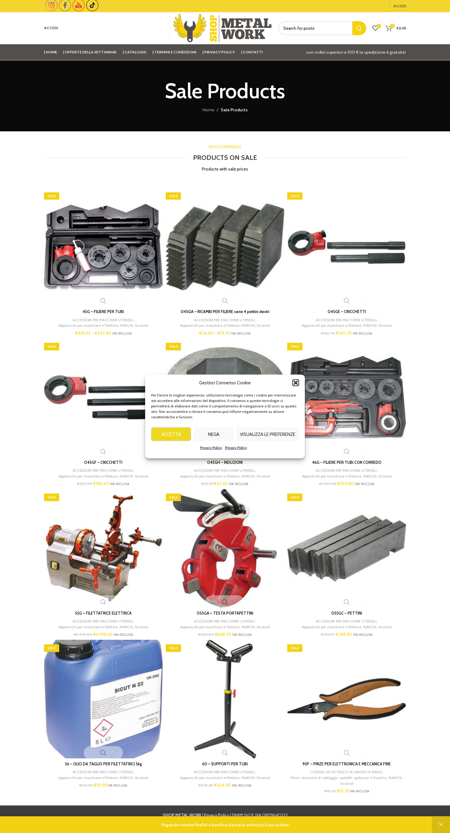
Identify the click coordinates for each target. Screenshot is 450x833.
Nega (213, 437)
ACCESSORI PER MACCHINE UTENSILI (101, 315)
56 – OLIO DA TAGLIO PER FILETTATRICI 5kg (101, 765)
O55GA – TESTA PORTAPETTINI (225, 613)
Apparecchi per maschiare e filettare (85, 321)
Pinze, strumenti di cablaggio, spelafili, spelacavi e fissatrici (348, 779)
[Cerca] (322, 28)
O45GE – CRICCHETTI (349, 307)
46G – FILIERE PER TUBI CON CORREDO (349, 460)
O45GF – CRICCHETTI (101, 460)
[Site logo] (222, 27)
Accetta (171, 437)
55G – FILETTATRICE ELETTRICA (101, 613)
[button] (296, 386)
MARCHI (126, 321)
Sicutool (142, 321)
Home (208, 110)
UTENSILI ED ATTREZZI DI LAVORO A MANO (348, 773)
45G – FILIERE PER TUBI (101, 307)
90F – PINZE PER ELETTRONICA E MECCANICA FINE (348, 765)
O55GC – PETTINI (348, 613)
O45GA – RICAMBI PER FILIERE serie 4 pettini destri (225, 307)
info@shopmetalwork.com (323, 823)
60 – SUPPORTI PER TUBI (224, 765)
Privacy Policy (211, 451)
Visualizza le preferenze (267, 437)
